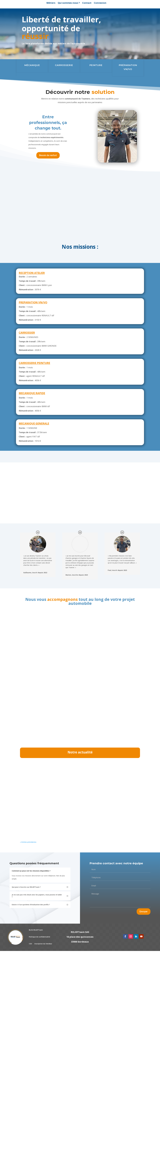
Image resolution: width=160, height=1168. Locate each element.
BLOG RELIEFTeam (36, 930)
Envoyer (144, 911)
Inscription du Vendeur (43, 944)
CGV (30, 944)
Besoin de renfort (48, 155)
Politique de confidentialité (39, 937)
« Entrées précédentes (28, 842)
